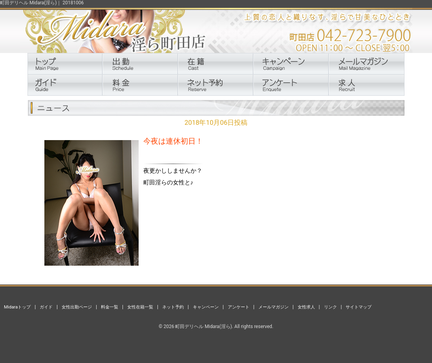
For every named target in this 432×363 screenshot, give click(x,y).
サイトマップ (359, 307)
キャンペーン (206, 307)
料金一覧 (109, 307)
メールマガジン (273, 307)
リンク (330, 307)
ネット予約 (173, 307)
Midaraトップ (17, 307)
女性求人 (306, 307)
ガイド (46, 307)
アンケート (238, 307)
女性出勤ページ (77, 307)
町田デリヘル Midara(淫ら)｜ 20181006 (42, 2)
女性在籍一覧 (140, 307)
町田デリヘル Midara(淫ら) (203, 326)
